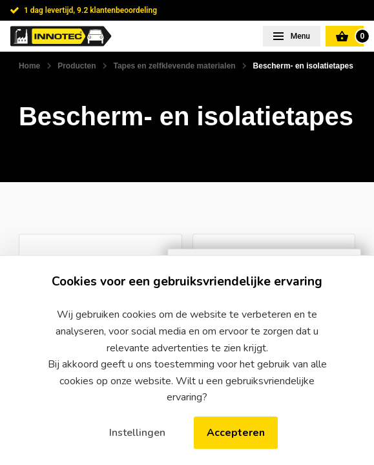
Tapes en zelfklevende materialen (174, 65)
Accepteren (236, 433)
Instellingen (137, 433)
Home (29, 65)
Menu (299, 36)
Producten (76, 65)
